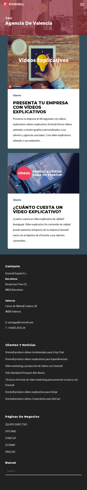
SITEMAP (10, 445)
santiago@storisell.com (20, 322)
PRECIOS (10, 451)
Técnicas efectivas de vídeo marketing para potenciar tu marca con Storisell (41, 382)
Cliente (17, 95)
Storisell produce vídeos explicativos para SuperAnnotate (36, 359)
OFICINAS (10, 431)
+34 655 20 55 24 (16, 327)
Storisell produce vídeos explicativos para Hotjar (31, 392)
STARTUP (10, 438)
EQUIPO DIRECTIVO (16, 424)
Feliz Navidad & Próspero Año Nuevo (25, 372)
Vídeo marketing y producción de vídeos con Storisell (33, 366)
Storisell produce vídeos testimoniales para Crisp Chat (34, 352)
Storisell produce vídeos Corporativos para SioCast (32, 398)
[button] (82, 4)
